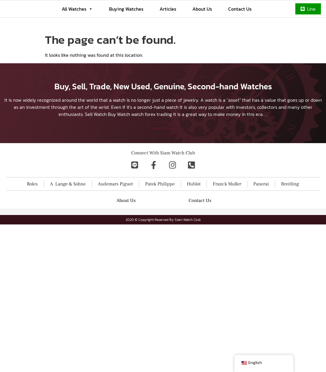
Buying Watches (126, 8)
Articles (168, 8)
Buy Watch (119, 154)
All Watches (77, 9)
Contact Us (240, 8)
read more (163, 168)
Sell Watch (96, 154)
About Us (202, 8)
